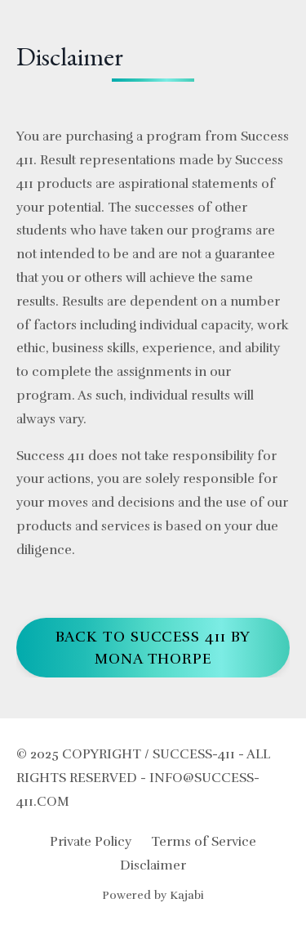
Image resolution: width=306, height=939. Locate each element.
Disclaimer (153, 865)
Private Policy (90, 842)
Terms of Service (203, 842)
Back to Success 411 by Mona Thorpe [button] (153, 648)
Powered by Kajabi (153, 895)
